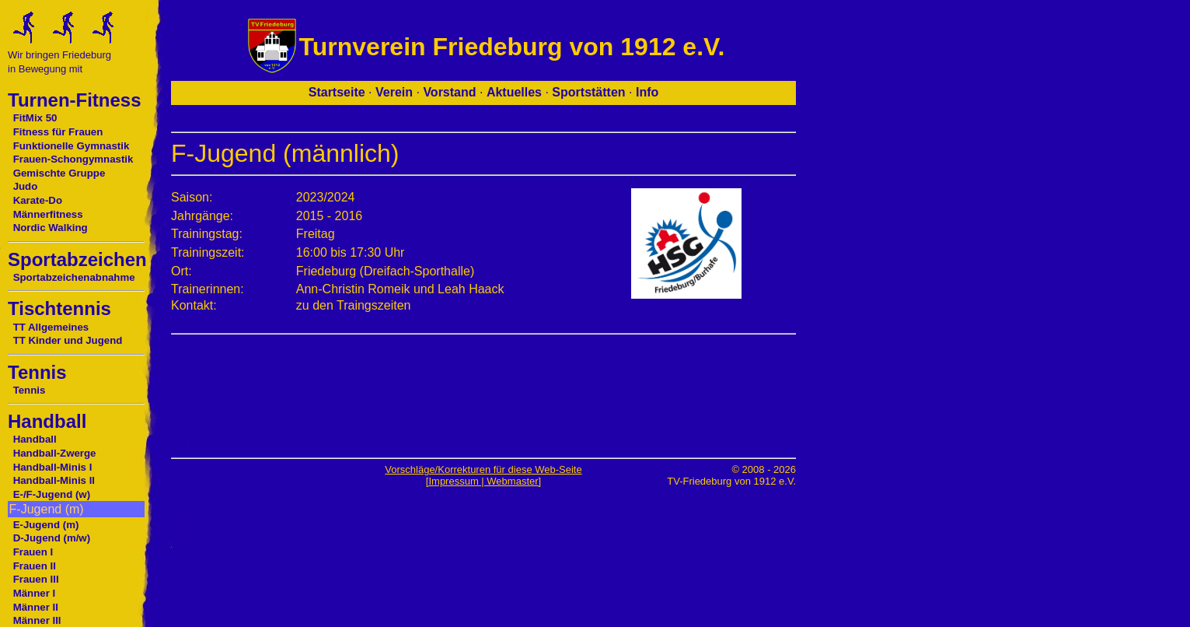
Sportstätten (588, 92)
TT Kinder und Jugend (68, 340)
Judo (25, 186)
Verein (394, 92)
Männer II (35, 607)
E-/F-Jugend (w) (51, 494)
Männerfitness (48, 214)
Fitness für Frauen (58, 132)
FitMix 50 (35, 118)
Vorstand (449, 92)
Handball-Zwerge (54, 453)
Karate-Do (37, 200)
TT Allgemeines (51, 327)
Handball (35, 439)
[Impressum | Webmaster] (483, 481)
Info (647, 92)
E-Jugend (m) (46, 525)
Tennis (29, 390)
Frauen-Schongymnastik (73, 159)
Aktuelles (514, 92)
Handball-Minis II (54, 480)
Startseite (337, 92)
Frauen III (36, 579)
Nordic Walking (50, 227)
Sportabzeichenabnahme (74, 277)
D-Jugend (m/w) (52, 538)
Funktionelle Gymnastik (71, 146)
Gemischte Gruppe (59, 173)
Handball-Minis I (52, 467)
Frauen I (33, 552)
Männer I (34, 593)
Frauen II (34, 566)
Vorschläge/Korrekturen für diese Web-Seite (483, 469)
